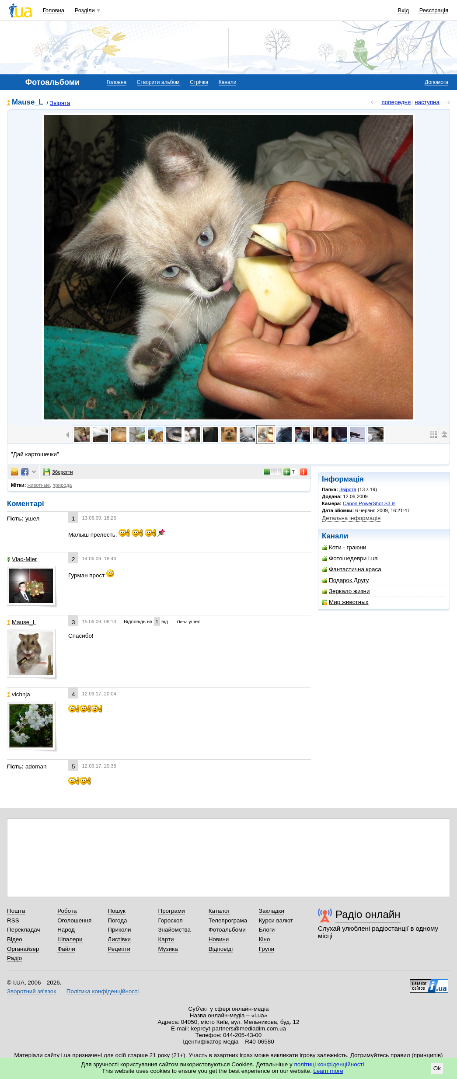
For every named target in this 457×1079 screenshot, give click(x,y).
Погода (117, 920)
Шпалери (69, 939)
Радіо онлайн (368, 914)
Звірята (60, 103)
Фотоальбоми (227, 929)
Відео (14, 939)
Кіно (264, 939)
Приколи (119, 929)
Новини (219, 939)
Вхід (403, 10)
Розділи (85, 10)
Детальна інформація (351, 518)
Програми (171, 911)
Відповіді (221, 949)
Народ (66, 929)
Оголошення (74, 920)
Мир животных (345, 602)
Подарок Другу (345, 580)
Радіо (14, 958)
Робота (67, 911)
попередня (396, 102)
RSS (13, 920)
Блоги (267, 929)
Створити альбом (158, 82)
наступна (427, 102)
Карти (166, 939)
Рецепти (119, 949)
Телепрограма (228, 920)
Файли (66, 949)
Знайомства (174, 929)
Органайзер (23, 949)
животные (39, 485)
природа (62, 485)
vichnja (18, 694)
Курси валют (276, 920)
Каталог (219, 911)
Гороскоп (170, 920)
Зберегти (58, 471)
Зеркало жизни (346, 591)
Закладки (271, 911)
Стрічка (199, 82)
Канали (228, 82)
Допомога (436, 82)
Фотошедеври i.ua (350, 558)
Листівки (119, 939)
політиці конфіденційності (329, 1064)
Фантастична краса (351, 569)
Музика (168, 949)
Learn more (328, 1071)
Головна (53, 10)
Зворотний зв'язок (31, 991)
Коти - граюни (344, 547)
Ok (437, 1068)
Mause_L (27, 102)
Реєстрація (433, 10)
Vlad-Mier (22, 559)
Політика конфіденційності (102, 991)
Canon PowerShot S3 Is (369, 503)
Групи (266, 949)
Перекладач (23, 929)
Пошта (16, 911)
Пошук (117, 911)
